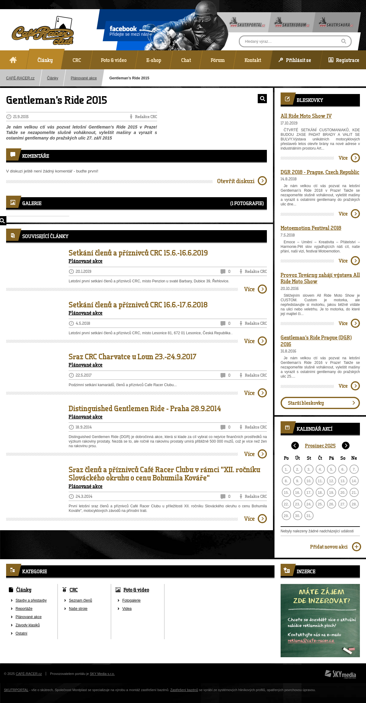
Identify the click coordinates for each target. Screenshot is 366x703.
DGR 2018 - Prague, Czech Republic (320, 172)
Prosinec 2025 (320, 445)
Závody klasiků (28, 625)
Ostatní (21, 633)
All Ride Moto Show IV (306, 115)
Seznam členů (80, 600)
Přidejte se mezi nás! (129, 32)
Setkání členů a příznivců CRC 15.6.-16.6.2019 (138, 252)
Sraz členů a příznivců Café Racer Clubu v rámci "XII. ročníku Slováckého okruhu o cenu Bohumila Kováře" (164, 473)
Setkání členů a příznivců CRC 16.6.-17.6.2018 (138, 304)
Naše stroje (78, 609)
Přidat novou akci (329, 546)
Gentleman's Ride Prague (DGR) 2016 (316, 340)
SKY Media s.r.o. (102, 674)
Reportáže (24, 609)
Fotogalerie (131, 600)
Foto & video (136, 589)
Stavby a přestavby (31, 600)
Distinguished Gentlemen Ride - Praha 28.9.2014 (145, 408)
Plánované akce (84, 78)
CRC (74, 589)
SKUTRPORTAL (16, 690)
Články (52, 78)
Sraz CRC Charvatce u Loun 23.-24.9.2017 (132, 356)
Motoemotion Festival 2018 (311, 227)
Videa (126, 609)
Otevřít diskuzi (236, 181)
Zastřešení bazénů (184, 690)
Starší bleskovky (306, 403)
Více (249, 289)
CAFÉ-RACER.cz (29, 674)
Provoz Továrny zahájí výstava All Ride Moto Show (320, 278)
